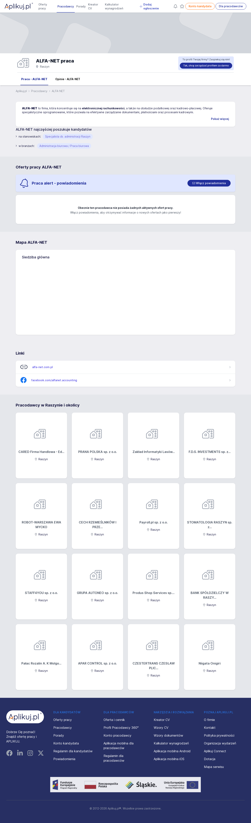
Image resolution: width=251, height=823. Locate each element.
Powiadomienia (64, 759)
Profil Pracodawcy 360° (121, 728)
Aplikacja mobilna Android (172, 751)
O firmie (209, 720)
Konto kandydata (200, 6)
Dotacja (209, 759)
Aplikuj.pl (21, 91)
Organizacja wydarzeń (220, 743)
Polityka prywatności (219, 735)
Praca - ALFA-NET (34, 79)
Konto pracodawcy (117, 735)
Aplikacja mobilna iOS (169, 759)
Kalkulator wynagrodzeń (114, 6)
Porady (81, 6)
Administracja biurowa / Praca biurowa (64, 146)
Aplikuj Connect (215, 751)
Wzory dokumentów (168, 735)
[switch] (209, 183)
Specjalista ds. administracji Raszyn (67, 136)
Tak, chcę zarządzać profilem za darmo (206, 65)
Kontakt (210, 728)
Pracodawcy (65, 6)
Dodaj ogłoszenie (149, 6)
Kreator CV (93, 6)
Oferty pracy (42, 6)
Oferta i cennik (114, 720)
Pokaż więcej (220, 118)
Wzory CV (161, 728)
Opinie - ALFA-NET (67, 79)
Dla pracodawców (231, 6)
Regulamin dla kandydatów (73, 751)
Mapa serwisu (214, 767)
